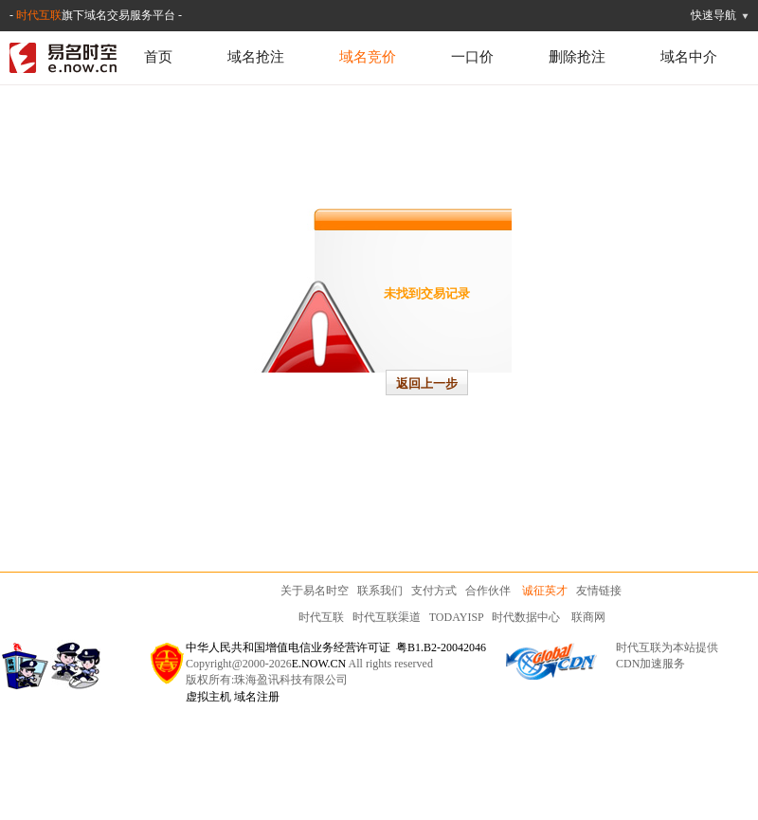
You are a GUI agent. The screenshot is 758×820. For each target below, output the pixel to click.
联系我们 (380, 590)
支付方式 (434, 590)
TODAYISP (456, 617)
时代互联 (39, 15)
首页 (158, 56)
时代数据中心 (526, 617)
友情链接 (599, 590)
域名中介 (688, 56)
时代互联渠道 (386, 617)
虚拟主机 (208, 696)
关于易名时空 (314, 590)
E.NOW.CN (319, 663)
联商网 (588, 617)
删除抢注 (577, 56)
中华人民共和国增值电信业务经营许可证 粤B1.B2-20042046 (336, 647)
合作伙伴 (488, 590)
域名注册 (257, 696)
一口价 (472, 56)
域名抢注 (255, 56)
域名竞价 (367, 56)
